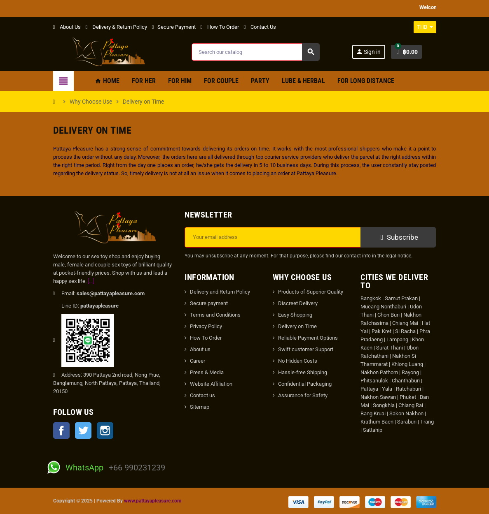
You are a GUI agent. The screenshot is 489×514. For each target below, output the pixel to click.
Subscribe (398, 237)
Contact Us (260, 27)
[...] (91, 281)
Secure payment (209, 303)
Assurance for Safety (303, 395)
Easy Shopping (295, 315)
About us (200, 349)
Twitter (83, 430)
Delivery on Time (297, 326)
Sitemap (199, 407)
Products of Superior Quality (310, 292)
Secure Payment (174, 27)
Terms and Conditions (215, 315)
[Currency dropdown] (425, 27)
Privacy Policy (206, 326)
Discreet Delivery (298, 303)
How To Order (220, 27)
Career (197, 361)
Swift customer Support (305, 349)
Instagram (105, 430)
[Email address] (273, 237)
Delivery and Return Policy (220, 292)
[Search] (255, 52)
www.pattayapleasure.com (152, 501)
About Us (67, 27)
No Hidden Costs (297, 361)
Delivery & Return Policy (116, 27)
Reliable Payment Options (308, 338)
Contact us (202, 395)
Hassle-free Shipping (302, 372)
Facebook (61, 430)
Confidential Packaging (305, 384)
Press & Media (207, 372)
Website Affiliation (211, 384)
